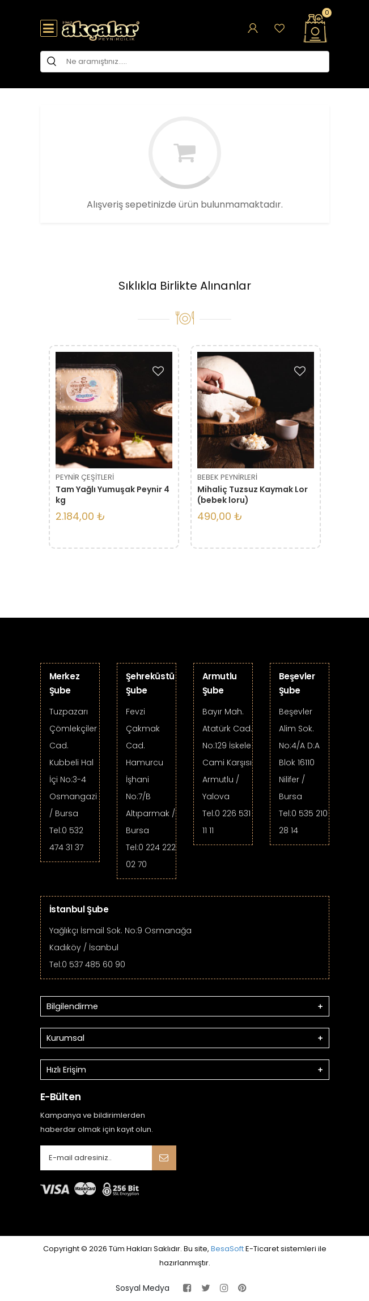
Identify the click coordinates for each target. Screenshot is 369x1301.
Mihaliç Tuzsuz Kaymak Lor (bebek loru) (252, 495)
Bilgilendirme (72, 1006)
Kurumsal (65, 1038)
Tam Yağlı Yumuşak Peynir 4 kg (112, 495)
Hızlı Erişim (66, 1069)
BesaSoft (227, 1248)
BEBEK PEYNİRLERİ (227, 477)
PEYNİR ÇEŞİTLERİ (85, 477)
